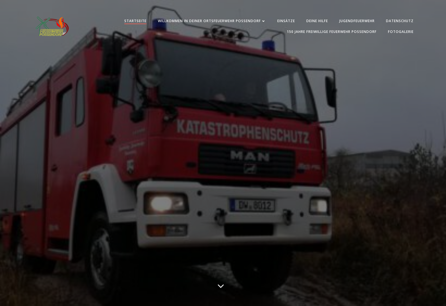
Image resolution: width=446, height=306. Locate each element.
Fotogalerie (401, 31)
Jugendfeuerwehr (357, 20)
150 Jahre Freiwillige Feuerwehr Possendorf (332, 31)
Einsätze (286, 20)
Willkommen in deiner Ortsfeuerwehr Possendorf (212, 20)
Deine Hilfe (317, 20)
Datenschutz (400, 20)
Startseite (135, 20)
